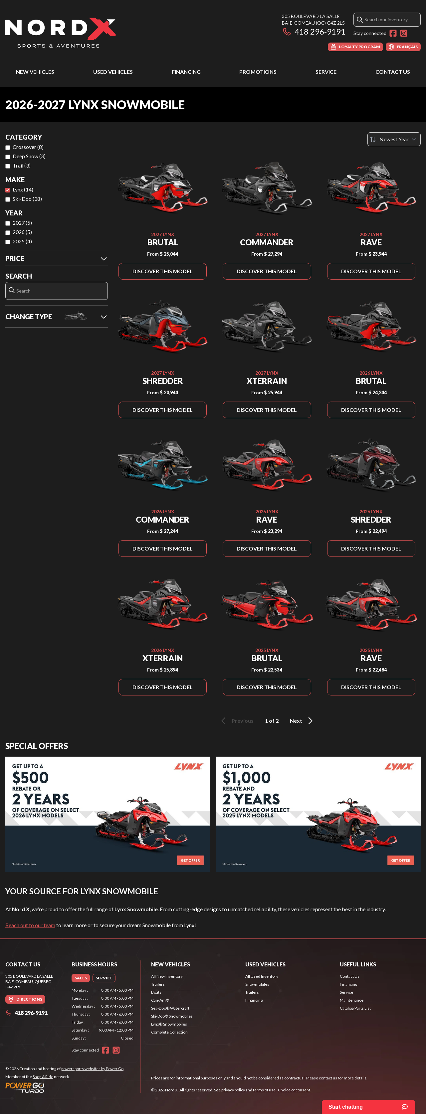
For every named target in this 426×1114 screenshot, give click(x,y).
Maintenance (351, 1000)
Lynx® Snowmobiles (169, 1024)
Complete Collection (169, 1032)
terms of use (264, 1089)
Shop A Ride (43, 1076)
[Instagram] (404, 33)
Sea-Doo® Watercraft (170, 1008)
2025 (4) (22, 241)
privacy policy (233, 1089)
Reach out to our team (30, 925)
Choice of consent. (294, 1089)
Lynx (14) (23, 189)
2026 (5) (22, 232)
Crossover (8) (28, 147)
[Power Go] (64, 1087)
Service (326, 71)
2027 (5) (22, 222)
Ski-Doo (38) (27, 198)
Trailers (158, 984)
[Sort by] (394, 139)
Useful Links (358, 964)
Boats (156, 992)
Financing (186, 71)
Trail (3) (22, 165)
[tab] (81, 978)
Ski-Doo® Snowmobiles (172, 1016)
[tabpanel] (103, 1014)
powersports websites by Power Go (92, 1068)
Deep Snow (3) (29, 156)
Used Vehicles (113, 71)
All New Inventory (167, 976)
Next (302, 721)
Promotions (258, 71)
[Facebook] (393, 33)
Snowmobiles (257, 984)
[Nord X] (60, 32)
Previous (236, 721)
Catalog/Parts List (355, 1008)
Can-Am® (160, 1000)
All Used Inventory (261, 976)
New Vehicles (35, 71)
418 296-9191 (313, 31)
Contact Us (392, 71)
